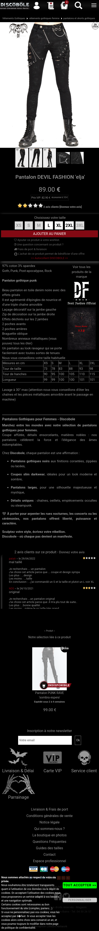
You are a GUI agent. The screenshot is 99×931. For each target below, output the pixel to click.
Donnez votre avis (72, 552)
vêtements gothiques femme (44, 18)
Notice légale (50, 822)
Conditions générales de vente (49, 816)
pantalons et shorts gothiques (79, 18)
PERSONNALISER (79, 900)
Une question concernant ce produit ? (39, 244)
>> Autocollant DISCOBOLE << (49, 258)
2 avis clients (51, 206)
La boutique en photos (49, 835)
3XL (80, 225)
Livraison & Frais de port (49, 809)
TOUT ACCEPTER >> (79, 885)
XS (18, 225)
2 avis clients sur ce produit (35, 552)
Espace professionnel (49, 861)
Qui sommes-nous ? (49, 829)
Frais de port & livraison (30, 249)
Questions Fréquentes (49, 842)
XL (59, 225)
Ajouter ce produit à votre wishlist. (37, 240)
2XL (69, 225)
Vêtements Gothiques (13, 18)
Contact (49, 854)
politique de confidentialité (20, 927)
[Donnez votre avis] (71, 206)
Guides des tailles (49, 848)
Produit (49, 631)
